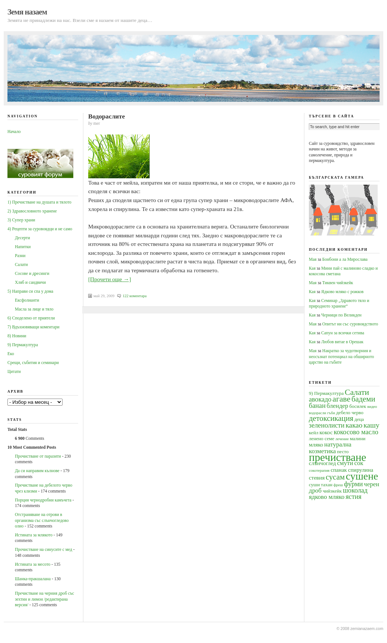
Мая (313, 259)
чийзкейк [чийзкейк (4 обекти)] (332, 491)
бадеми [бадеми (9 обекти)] (363, 399)
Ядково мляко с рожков (342, 291)
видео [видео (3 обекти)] (372, 407)
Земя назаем (27, 11)
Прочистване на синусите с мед (43, 549)
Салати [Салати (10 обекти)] (357, 392)
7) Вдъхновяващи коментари (33, 327)
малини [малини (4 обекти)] (357, 438)
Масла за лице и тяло (34, 309)
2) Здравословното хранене (32, 211)
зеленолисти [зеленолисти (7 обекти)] (327, 425)
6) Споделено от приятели (31, 318)
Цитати (14, 371)
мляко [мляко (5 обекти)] (316, 444)
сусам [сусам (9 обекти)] (335, 477)
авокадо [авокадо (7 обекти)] (320, 399)
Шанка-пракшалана (33, 579)
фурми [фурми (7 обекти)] (353, 484)
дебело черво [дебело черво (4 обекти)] (349, 412)
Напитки (23, 246)
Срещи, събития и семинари (33, 362)
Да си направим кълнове (37, 470)
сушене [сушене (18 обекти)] (362, 476)
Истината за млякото (33, 535)
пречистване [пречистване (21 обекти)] (337, 457)
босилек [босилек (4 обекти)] (357, 406)
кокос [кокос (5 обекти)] (326, 432)
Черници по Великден (341, 315)
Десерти (22, 238)
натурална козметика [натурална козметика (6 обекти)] (330, 447)
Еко (10, 353)
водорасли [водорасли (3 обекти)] (317, 413)
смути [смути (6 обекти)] (345, 463)
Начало (13, 131)
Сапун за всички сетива (342, 333)
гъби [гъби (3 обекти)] (331, 413)
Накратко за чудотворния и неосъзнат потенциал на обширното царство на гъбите (341, 356)
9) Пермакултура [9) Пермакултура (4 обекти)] (326, 393)
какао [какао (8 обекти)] (354, 425)
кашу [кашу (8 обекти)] (372, 425)
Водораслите (106, 116)
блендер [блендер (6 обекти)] (337, 405)
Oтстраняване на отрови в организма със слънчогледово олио (41, 520)
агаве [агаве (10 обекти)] (342, 398)
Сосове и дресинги (32, 273)
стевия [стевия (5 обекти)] (316, 477)
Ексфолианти (27, 300)
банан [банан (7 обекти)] (317, 405)
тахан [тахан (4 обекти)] (326, 484)
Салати (21, 264)
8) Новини (16, 336)
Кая (312, 268)
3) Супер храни (21, 220)
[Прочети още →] (109, 279)
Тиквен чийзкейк (337, 282)
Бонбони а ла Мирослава (345, 259)
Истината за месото (32, 564)
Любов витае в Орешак (342, 342)
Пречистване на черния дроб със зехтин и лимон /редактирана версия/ (44, 599)
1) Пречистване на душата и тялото (39, 202)
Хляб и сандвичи (30, 282)
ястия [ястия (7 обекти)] (354, 496)
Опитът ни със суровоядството (350, 324)
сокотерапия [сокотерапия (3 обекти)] (319, 470)
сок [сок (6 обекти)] (358, 463)
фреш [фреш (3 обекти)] (338, 485)
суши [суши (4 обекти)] (314, 484)
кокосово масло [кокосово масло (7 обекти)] (356, 432)
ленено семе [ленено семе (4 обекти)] (321, 438)
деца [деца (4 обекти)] (359, 419)
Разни (20, 255)
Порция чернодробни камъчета (43, 500)
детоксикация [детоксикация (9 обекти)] (331, 418)
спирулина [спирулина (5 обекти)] (360, 470)
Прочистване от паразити (38, 456)
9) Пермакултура (22, 344)
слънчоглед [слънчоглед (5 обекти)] (322, 463)
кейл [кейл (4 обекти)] (314, 432)
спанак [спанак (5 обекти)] (338, 470)
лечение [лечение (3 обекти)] (342, 439)
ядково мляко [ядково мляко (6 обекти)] (327, 496)
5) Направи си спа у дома (30, 291)
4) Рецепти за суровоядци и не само (39, 229)
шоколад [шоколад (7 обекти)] (355, 490)
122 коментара (134, 296)
